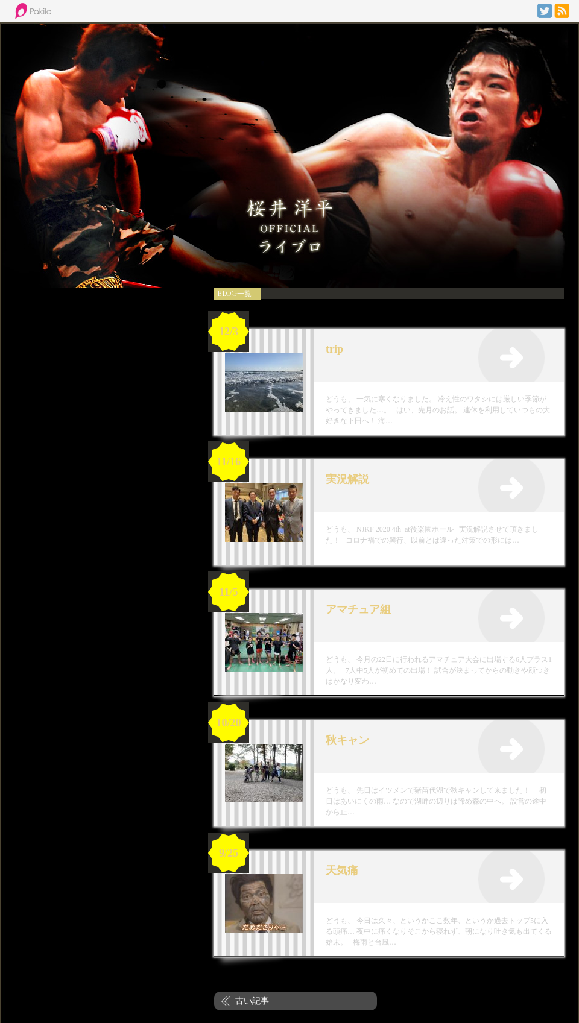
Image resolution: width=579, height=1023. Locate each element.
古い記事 (252, 1001)
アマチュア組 (358, 609)
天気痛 (342, 870)
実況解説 (347, 479)
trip (334, 349)
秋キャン (347, 740)
